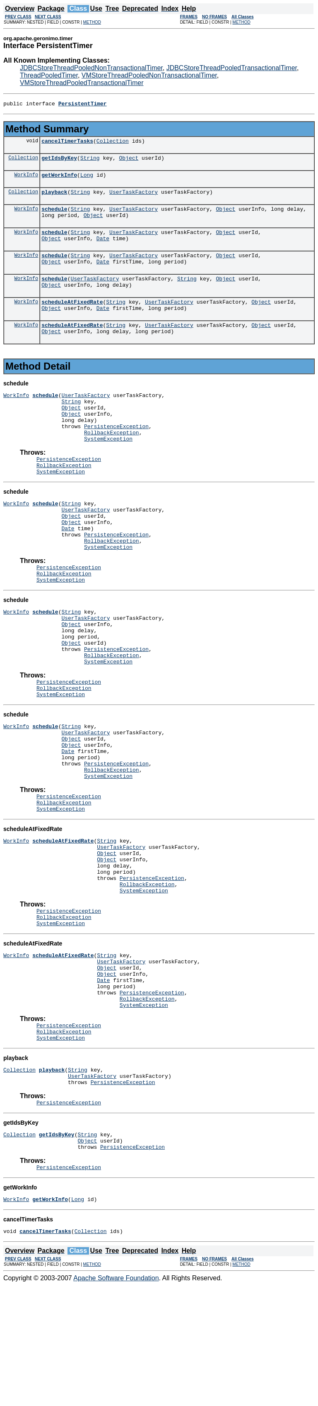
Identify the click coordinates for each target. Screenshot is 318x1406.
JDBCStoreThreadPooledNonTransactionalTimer (91, 67)
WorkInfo (26, 179)
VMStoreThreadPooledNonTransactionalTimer (149, 75)
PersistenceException (116, 454)
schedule (54, 216)
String (90, 161)
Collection (112, 143)
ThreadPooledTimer (49, 75)
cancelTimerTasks (67, 143)
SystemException (108, 469)
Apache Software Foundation (116, 1398)
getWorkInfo (59, 179)
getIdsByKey (59, 161)
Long (86, 179)
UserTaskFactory (133, 198)
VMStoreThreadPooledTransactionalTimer (82, 82)
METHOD (92, 22)
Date (102, 249)
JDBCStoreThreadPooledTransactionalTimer (231, 67)
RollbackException (111, 462)
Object (128, 161)
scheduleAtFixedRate (72, 319)
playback (54, 198)
